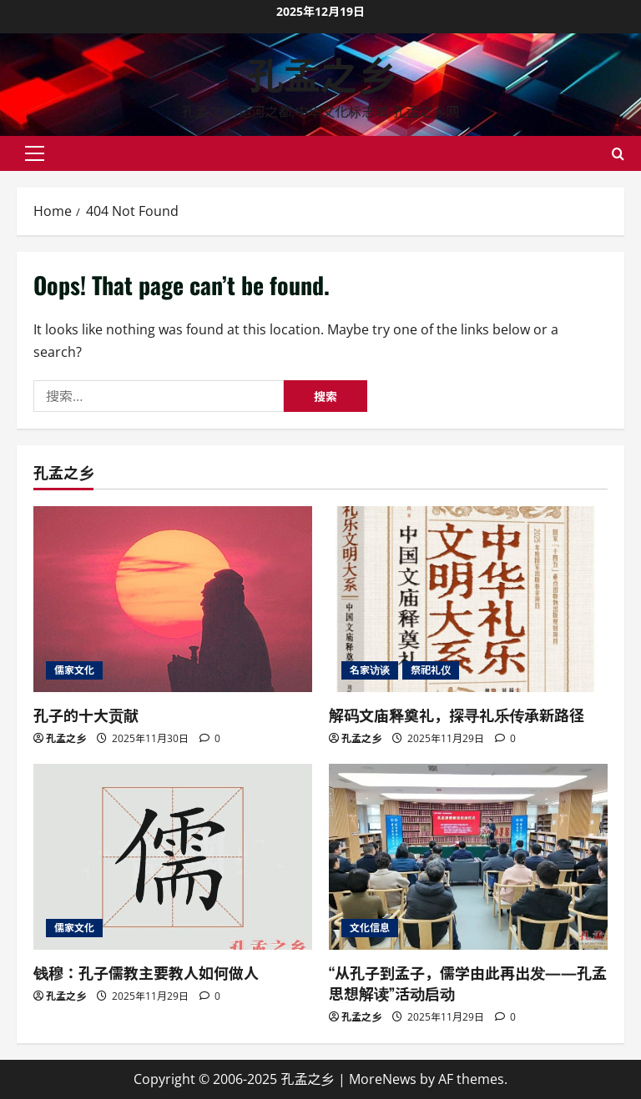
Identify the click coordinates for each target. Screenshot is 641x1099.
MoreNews (382, 1079)
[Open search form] (618, 154)
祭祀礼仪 (431, 670)
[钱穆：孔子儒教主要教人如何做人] (172, 857)
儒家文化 (74, 670)
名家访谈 (370, 670)
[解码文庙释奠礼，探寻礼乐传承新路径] (468, 599)
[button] (35, 153)
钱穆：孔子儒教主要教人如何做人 (146, 972)
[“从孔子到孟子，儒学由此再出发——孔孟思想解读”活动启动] (468, 857)
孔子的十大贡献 (86, 714)
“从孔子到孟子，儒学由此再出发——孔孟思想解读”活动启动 (468, 982)
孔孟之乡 (320, 73)
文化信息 (370, 928)
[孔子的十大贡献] (172, 599)
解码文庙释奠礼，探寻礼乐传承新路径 (456, 714)
